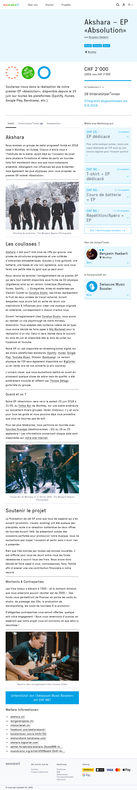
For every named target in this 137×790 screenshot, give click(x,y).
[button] (117, 4)
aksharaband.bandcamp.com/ (28, 738)
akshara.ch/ (17, 716)
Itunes (62, 352)
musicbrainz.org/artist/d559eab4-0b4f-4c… (37, 751)
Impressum (61, 779)
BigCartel (69, 361)
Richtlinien (61, 769)
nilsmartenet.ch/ (20, 725)
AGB (58, 772)
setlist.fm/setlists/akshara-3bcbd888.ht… (36, 746)
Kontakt (34, 769)
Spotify (52, 352)
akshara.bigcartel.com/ (24, 742)
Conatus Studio (38, 292)
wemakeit (13, 763)
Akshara (10, 252)
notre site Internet (36, 437)
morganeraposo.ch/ (22, 721)
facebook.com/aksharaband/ (27, 729)
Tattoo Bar (24, 405)
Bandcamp (48, 357)
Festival (97, 45)
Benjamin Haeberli (99, 37)
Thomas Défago (59, 380)
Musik (88, 45)
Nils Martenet (57, 329)
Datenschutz (62, 774)
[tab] (11, 124)
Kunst (106, 45)
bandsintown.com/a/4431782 (28, 733)
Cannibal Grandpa (16, 429)
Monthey (92, 52)
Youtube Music (21, 357)
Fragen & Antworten (39, 772)
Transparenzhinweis (65, 777)
